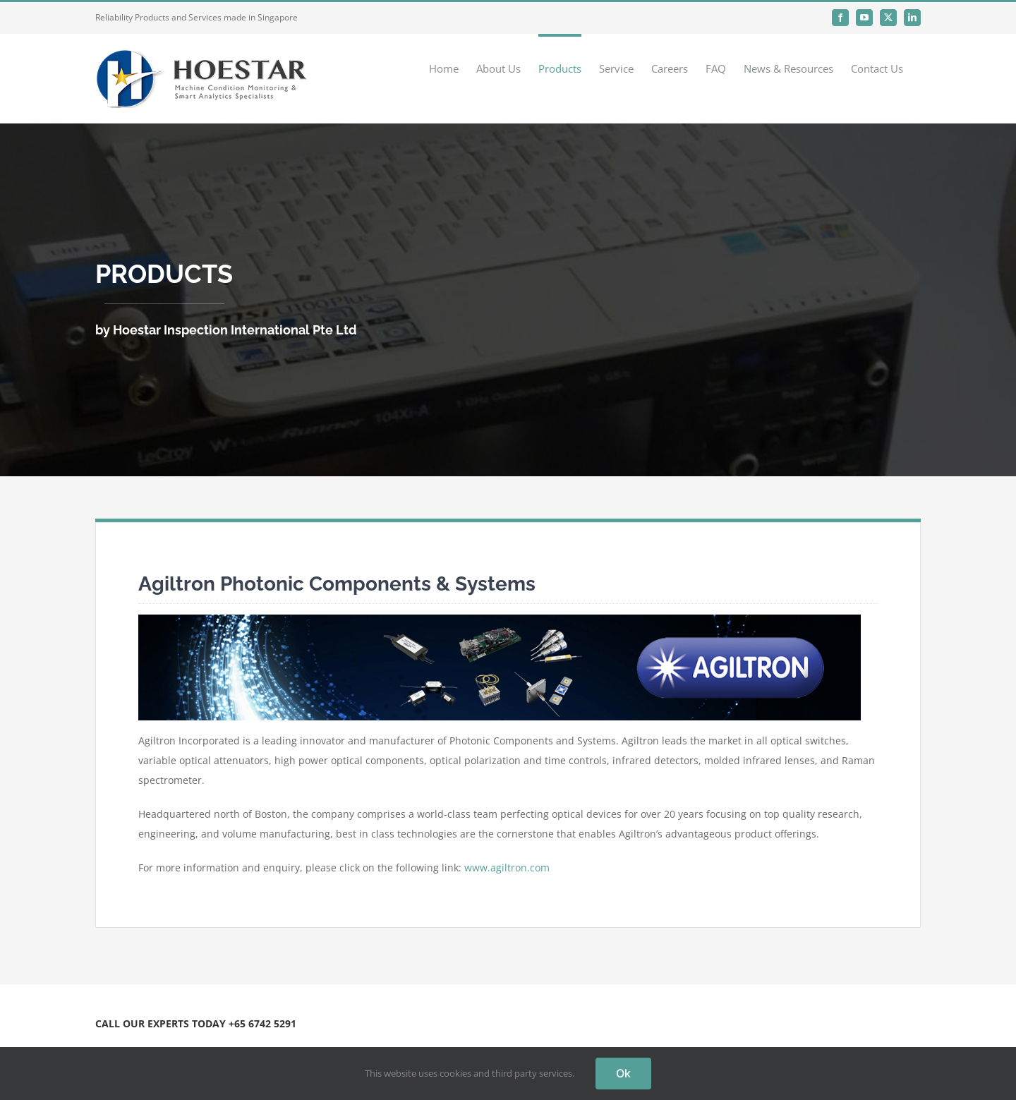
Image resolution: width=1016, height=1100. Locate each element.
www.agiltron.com (507, 867)
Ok (623, 1073)
